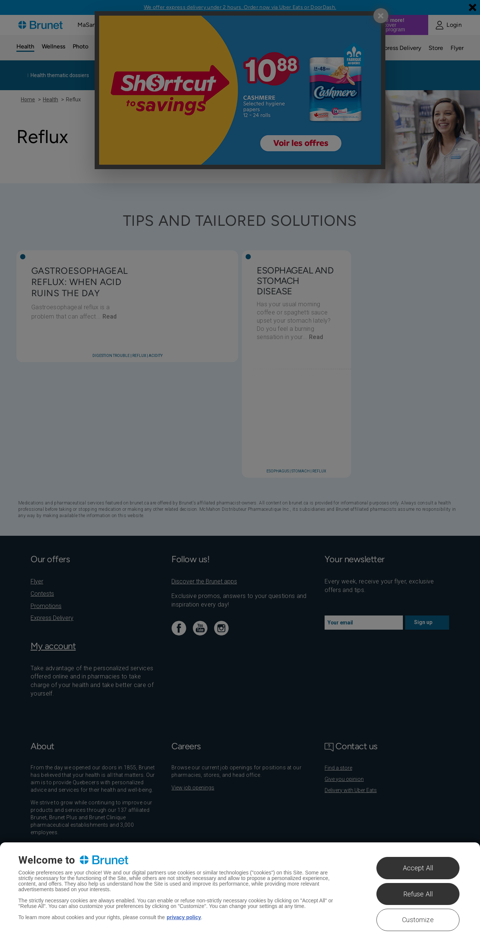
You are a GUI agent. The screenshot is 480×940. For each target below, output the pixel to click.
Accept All (418, 868)
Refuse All (418, 894)
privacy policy (184, 917)
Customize (418, 920)
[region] (240, 891)
